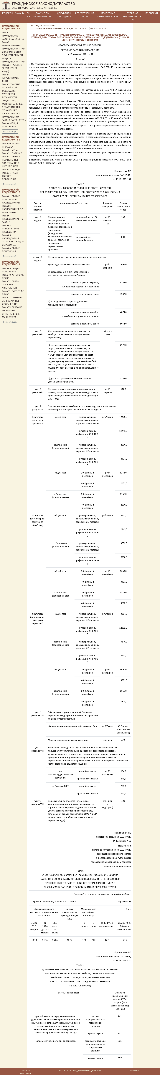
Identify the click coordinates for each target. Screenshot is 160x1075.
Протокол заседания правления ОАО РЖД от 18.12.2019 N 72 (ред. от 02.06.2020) (70, 28)
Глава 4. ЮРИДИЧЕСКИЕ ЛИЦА (10, 77)
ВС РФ (28, 15)
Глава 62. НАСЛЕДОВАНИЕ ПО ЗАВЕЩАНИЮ (12, 209)
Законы (19, 13)
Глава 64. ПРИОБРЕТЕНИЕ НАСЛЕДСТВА (10, 228)
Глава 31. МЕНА (10, 150)
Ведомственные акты (84, 15)
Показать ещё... (10, 131)
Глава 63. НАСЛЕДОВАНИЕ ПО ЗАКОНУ (12, 218)
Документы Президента (64, 15)
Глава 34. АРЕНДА (11, 169)
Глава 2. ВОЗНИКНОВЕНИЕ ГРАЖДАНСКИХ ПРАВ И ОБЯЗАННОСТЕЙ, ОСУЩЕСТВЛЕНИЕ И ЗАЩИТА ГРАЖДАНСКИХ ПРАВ (13, 52)
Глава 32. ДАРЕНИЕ (12, 153)
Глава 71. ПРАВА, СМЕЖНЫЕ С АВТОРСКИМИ (10, 284)
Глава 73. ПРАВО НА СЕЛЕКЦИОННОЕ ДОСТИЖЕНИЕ (12, 300)
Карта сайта (134, 1071)
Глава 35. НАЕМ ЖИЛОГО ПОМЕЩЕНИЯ (10, 176)
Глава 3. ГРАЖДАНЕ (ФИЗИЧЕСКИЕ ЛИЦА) (12, 68)
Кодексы (7, 13)
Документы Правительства (42, 15)
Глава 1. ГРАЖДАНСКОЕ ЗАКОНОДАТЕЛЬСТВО (13, 35)
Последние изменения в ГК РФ (108, 15)
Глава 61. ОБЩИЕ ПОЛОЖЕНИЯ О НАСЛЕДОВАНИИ (11, 199)
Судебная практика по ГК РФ (132, 16)
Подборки (151, 13)
